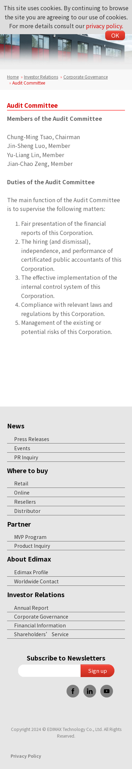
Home (13, 77)
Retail (21, 483)
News (15, 425)
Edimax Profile (31, 572)
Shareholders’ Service (41, 634)
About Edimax (29, 558)
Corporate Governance (85, 77)
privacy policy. (104, 25)
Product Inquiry (32, 545)
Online (22, 492)
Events (22, 448)
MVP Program (30, 536)
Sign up (97, 670)
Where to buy (27, 470)
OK (115, 35)
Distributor (27, 510)
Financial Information (40, 625)
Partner (19, 523)
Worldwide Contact (36, 581)
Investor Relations (41, 77)
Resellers (25, 501)
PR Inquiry (26, 457)
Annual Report (31, 607)
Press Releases (31, 438)
